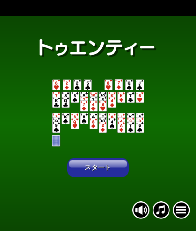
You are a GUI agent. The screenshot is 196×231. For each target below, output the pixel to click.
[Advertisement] (98, 8)
